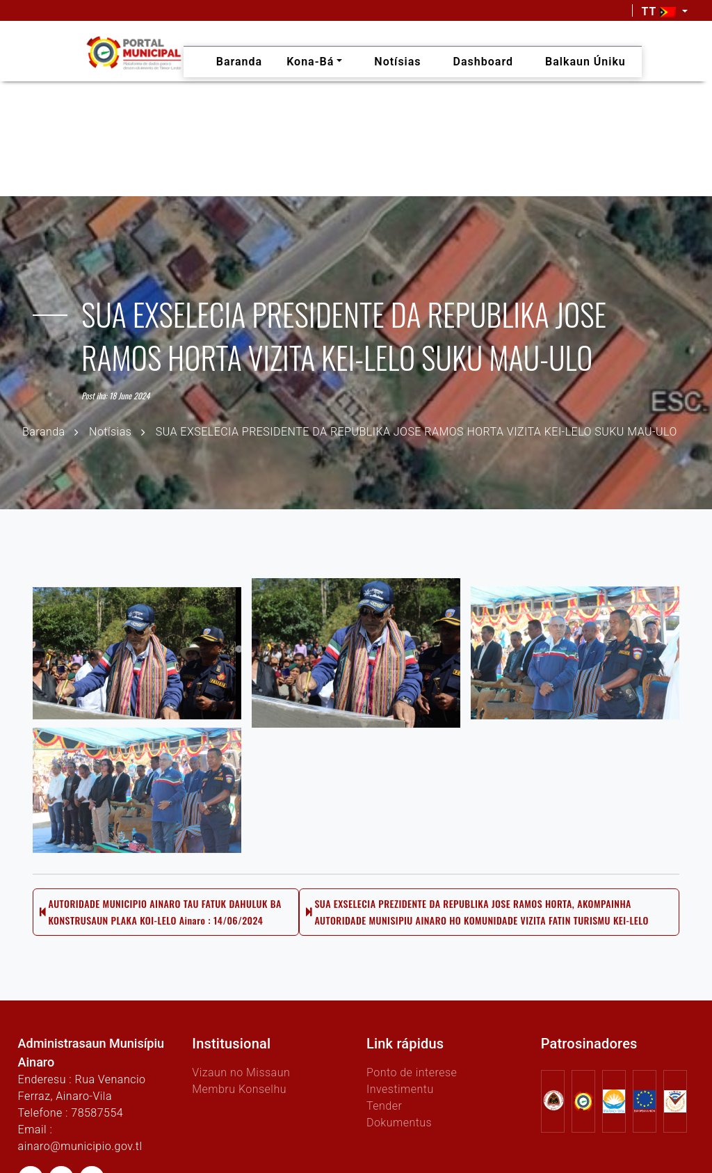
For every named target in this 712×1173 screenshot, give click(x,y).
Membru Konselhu (239, 1089)
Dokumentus (399, 1122)
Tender (384, 1105)
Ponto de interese (411, 1072)
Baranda (43, 431)
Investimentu (400, 1089)
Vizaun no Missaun (241, 1072)
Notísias (110, 431)
